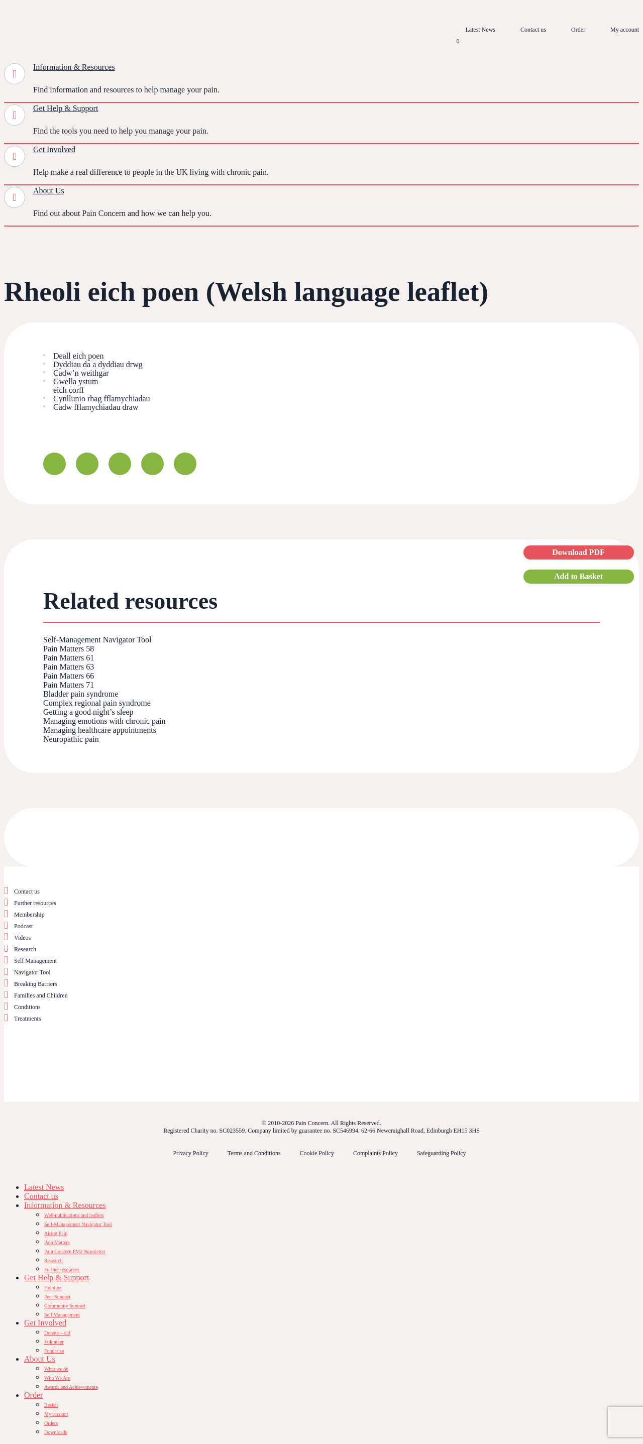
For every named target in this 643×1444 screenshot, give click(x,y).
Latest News (480, 29)
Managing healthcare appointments (99, 730)
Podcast (23, 926)
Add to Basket (578, 576)
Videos (22, 937)
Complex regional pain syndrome (97, 703)
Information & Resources (74, 67)
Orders (51, 1423)
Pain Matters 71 (68, 685)
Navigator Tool (32, 972)
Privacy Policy (190, 1153)
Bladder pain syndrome (80, 694)
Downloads (55, 1432)
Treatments (27, 1018)
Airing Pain (55, 1233)
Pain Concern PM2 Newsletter (74, 1251)
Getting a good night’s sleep (88, 712)
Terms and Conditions (254, 1153)
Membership (29, 914)
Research (25, 949)
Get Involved (54, 149)
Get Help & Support (65, 108)
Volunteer (54, 1342)
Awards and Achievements (70, 1387)
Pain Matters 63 (68, 666)
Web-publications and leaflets (74, 1215)
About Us (48, 190)
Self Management (35, 960)
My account (624, 29)
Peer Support (57, 1296)
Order (578, 29)
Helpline (52, 1287)
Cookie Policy (317, 1153)
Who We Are (57, 1378)
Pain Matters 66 (68, 676)
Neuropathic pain (71, 739)
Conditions (27, 1007)
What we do (56, 1369)
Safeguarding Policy (441, 1153)
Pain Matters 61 (68, 657)
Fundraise (54, 1351)
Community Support (64, 1305)
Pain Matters (57, 1242)
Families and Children (41, 995)
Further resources (35, 903)
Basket (51, 1405)
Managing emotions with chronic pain (104, 721)
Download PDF (578, 552)
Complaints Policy (375, 1153)
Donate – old (57, 1333)
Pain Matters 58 (68, 648)
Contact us (533, 29)
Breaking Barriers (35, 983)
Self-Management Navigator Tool (97, 639)
